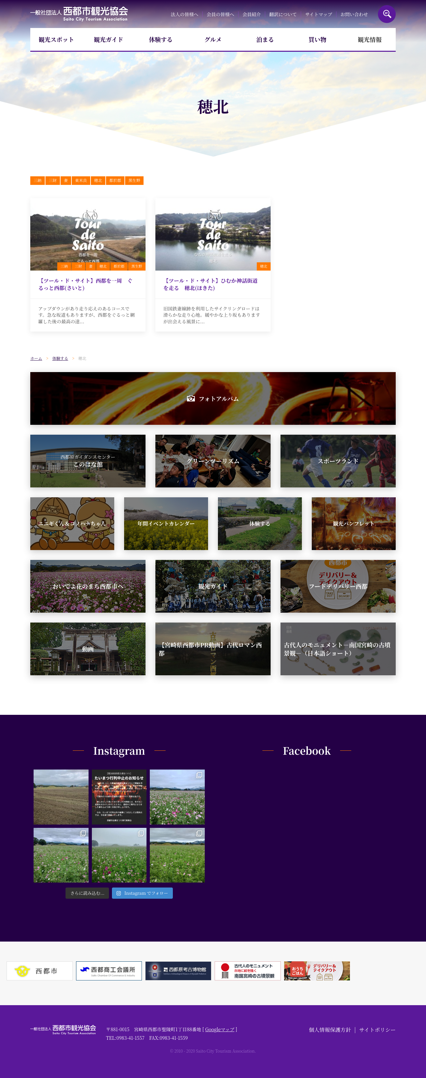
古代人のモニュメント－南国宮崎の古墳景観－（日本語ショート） (337, 648)
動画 (88, 648)
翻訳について (283, 14)
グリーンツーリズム (212, 460)
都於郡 (115, 180)
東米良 (81, 180)
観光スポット (56, 39)
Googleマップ (219, 1029)
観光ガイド (108, 39)
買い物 (317, 39)
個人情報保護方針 (330, 1030)
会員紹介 (252, 14)
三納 (37, 180)
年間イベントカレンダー (166, 523)
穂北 (98, 180)
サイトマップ (318, 14)
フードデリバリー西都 (338, 586)
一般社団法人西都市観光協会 (79, 14)
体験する (161, 39)
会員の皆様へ (220, 14)
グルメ (213, 39)
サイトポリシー (377, 1030)
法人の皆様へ (184, 14)
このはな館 (88, 461)
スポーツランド (338, 460)
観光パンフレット (354, 523)
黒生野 (134, 180)
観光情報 (370, 39)
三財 (53, 180)
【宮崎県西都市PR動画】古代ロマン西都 (210, 648)
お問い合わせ (354, 14)
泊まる (265, 39)
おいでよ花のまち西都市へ (87, 586)
